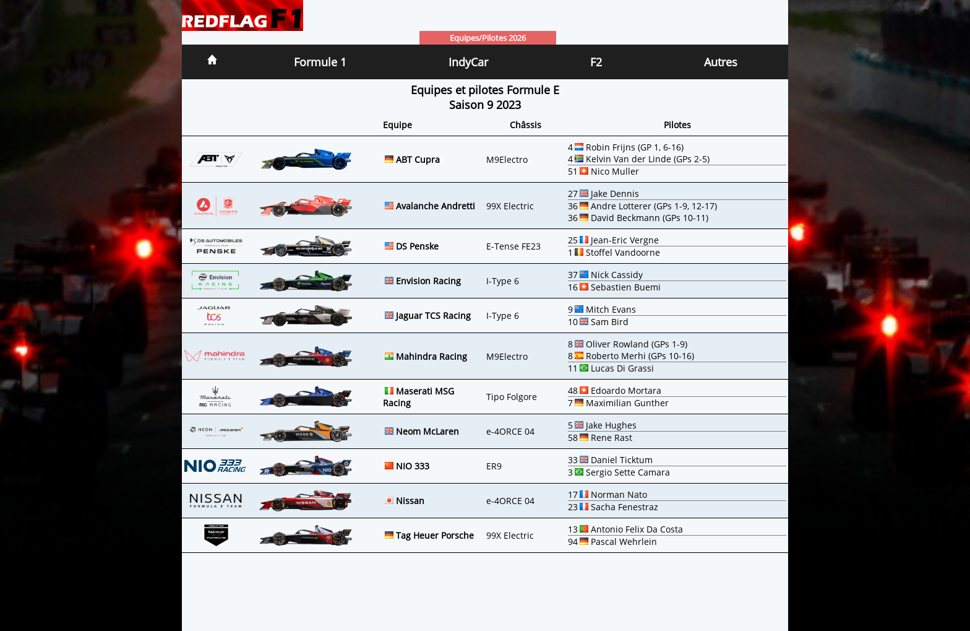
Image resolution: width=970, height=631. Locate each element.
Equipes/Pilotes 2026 (488, 37)
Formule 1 (320, 61)
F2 (596, 61)
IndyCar (468, 61)
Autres (720, 61)
